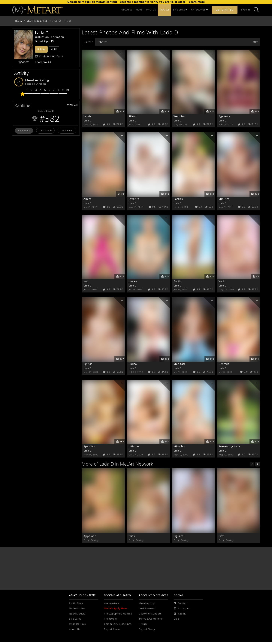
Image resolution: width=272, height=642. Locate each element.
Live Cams (75, 618)
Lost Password (147, 608)
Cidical (133, 364)
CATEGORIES (199, 9)
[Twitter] (180, 603)
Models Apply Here (115, 608)
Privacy (143, 624)
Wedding (180, 116)
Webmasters (111, 603)
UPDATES (126, 9)
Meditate (180, 364)
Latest (89, 42)
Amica (87, 199)
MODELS (164, 9)
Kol (85, 281)
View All (72, 105)
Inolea (132, 281)
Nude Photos (77, 608)
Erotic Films (76, 603)
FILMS (139, 9)
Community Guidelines (117, 624)
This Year (67, 130)
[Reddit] (180, 613)
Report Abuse (112, 629)
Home (19, 21)
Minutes (224, 199)
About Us (74, 629)
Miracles (179, 446)
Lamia (87, 116)
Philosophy (110, 618)
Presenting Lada (229, 446)
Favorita (133, 199)
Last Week (24, 130)
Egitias (87, 364)
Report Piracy (147, 629)
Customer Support (150, 613)
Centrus (224, 364)
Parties (178, 199)
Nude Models (77, 613)
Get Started (225, 9)
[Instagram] (182, 608)
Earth (177, 281)
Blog (176, 618)
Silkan (132, 116)
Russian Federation (49, 37)
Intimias (133, 446)
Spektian (89, 446)
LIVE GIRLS (180, 9)
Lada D (87, 120)
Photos (102, 42)
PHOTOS (151, 9)
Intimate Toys (77, 624)
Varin (222, 281)
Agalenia (224, 116)
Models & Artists (37, 21)
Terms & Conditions (150, 618)
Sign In (245, 9)
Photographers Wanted (118, 613)
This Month (45, 130)
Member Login (147, 603)
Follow (41, 49)
